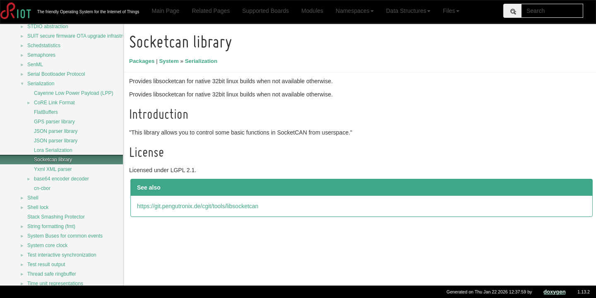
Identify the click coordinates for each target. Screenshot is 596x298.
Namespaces (355, 10)
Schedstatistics (43, 45)
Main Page (165, 10)
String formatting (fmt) (51, 226)
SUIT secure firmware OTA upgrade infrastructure (81, 36)
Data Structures (408, 10)
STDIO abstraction (47, 26)
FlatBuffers (46, 112)
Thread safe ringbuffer (51, 274)
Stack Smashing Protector (56, 217)
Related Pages (211, 10)
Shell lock (37, 207)
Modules (312, 10)
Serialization (40, 84)
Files (451, 10)
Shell (32, 198)
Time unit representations (55, 283)
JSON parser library (55, 131)
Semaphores (41, 55)
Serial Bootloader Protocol (56, 74)
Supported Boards (265, 10)
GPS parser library (54, 122)
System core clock (47, 245)
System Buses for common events (65, 236)
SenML (35, 64)
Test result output (46, 264)
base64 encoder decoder (61, 179)
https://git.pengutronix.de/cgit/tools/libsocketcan (199, 206)
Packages (143, 61)
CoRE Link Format (54, 103)
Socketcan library (53, 160)
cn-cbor (42, 188)
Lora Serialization (53, 150)
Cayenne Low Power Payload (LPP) (73, 93)
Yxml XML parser (53, 169)
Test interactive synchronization (61, 255)
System (170, 61)
